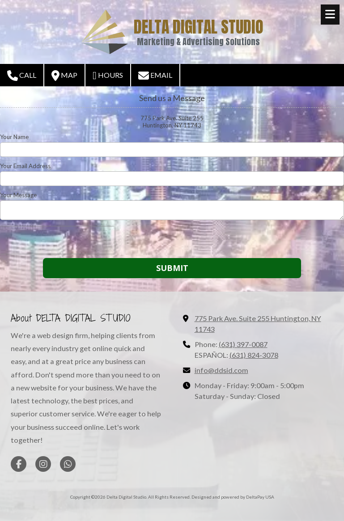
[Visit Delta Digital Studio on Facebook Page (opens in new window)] (18, 464)
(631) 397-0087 (243, 344)
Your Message (18, 195)
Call (21, 75)
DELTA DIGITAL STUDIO (198, 27)
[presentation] (57, 240)
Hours (108, 75)
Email (155, 75)
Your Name (14, 136)
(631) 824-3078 (253, 355)
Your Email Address (25, 165)
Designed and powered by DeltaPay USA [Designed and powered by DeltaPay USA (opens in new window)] (232, 497)
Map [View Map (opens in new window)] (64, 75)
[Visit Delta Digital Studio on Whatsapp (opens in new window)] (68, 464)
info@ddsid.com (221, 370)
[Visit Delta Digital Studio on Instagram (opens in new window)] (43, 464)
